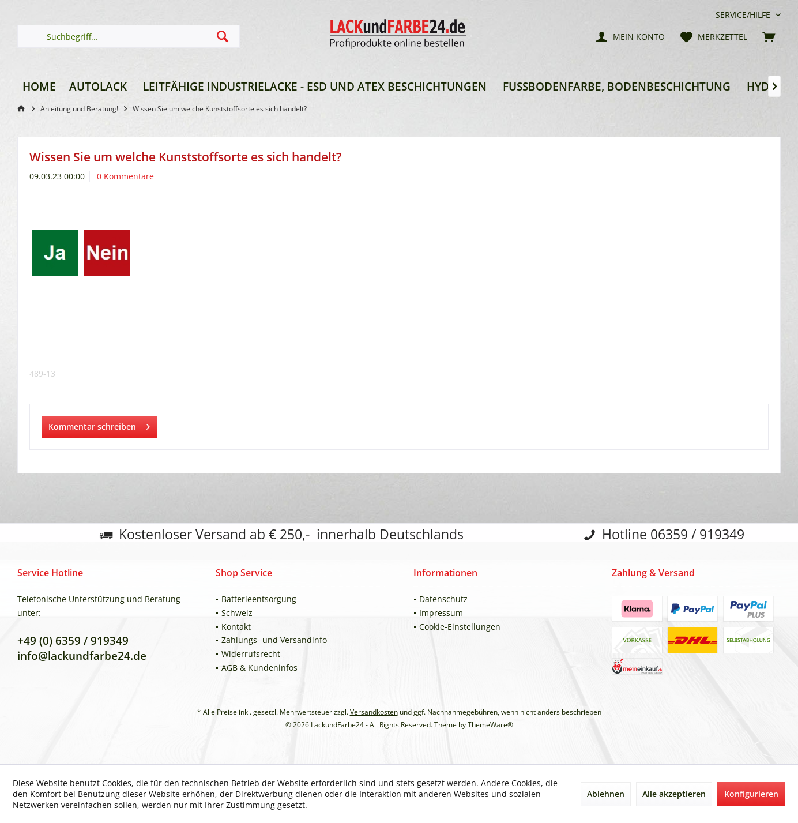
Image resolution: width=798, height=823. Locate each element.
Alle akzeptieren (674, 793)
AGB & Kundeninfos (259, 667)
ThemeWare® (490, 725)
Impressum (441, 612)
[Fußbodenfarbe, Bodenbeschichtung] (617, 87)
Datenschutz (443, 598)
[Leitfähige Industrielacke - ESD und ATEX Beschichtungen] (315, 87)
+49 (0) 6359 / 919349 (73, 640)
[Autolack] (98, 87)
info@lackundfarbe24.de (81, 655)
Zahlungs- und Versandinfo (274, 639)
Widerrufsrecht (250, 653)
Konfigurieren (751, 793)
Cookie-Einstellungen (459, 626)
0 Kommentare (125, 176)
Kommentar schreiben (99, 425)
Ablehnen (605, 793)
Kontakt (236, 626)
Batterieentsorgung (258, 598)
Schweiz (237, 612)
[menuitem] (744, 14)
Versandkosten (374, 712)
